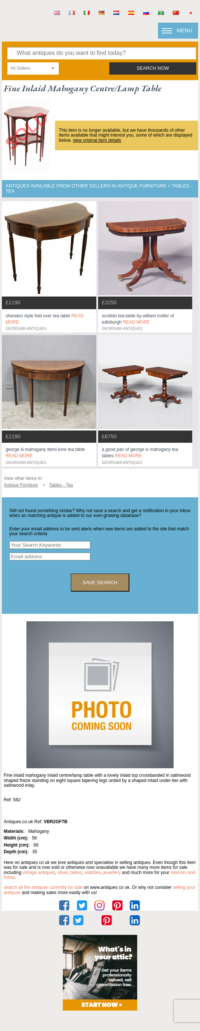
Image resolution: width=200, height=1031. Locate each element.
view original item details (97, 140)
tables (76, 872)
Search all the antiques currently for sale (43, 887)
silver (63, 872)
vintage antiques (39, 872)
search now (153, 68)
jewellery (112, 872)
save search (100, 582)
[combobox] (33, 68)
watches (93, 872)
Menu (184, 30)
